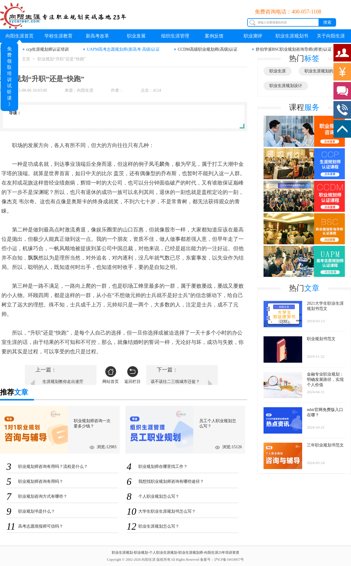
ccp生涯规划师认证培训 (47, 49)
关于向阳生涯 (331, 35)
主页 (26, 59)
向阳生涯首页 (20, 35)
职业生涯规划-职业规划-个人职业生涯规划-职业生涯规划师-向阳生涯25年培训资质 (175, 552)
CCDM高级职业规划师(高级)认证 (208, 49)
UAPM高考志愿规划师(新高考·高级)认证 (123, 49)
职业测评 (253, 35)
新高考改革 (97, 35)
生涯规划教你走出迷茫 (62, 381)
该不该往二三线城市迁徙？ (175, 381)
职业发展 (136, 35)
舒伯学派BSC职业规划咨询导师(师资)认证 (294, 49)
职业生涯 (277, 71)
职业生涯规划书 (292, 35)
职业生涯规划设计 (285, 85)
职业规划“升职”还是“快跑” (61, 59)
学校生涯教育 (58, 35)
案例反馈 (214, 35)
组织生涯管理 (175, 35)
